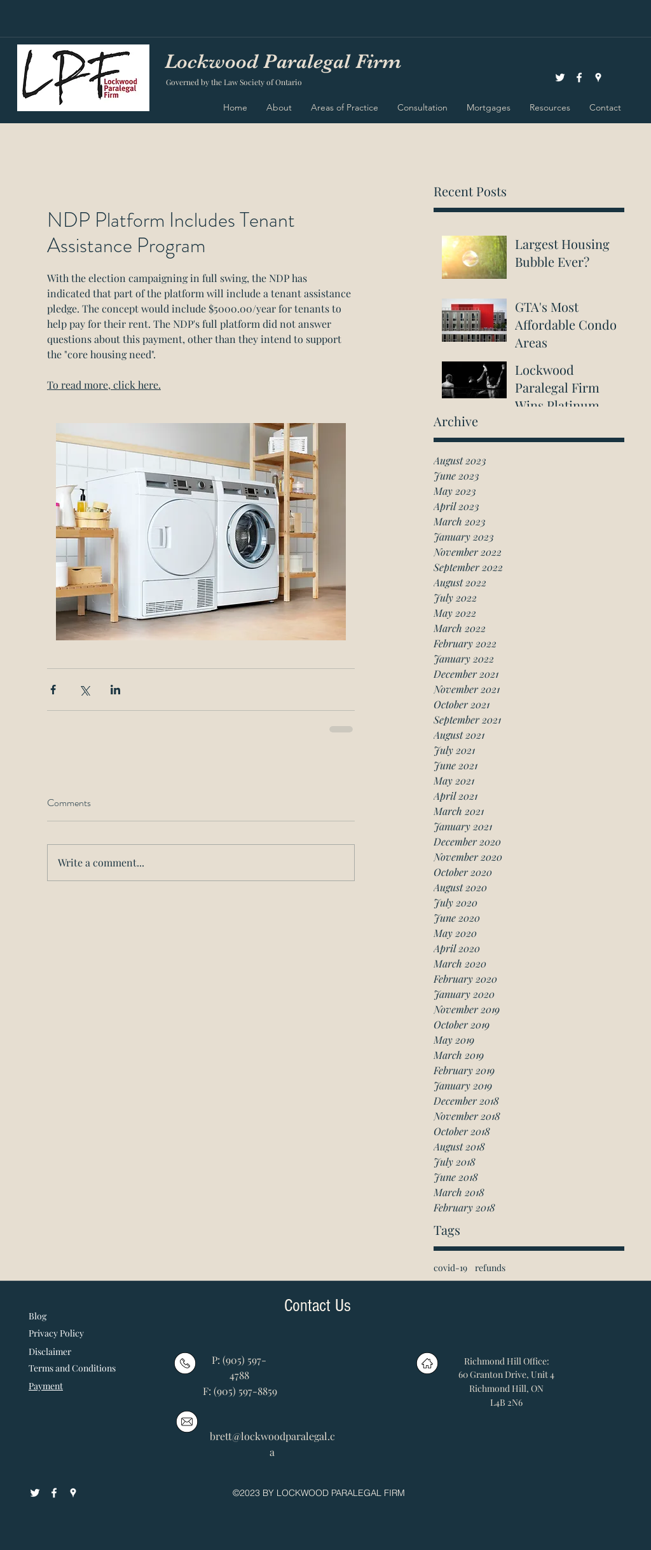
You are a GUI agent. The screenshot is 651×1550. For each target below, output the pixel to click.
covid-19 (450, 1268)
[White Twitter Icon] (560, 77)
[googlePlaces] (598, 77)
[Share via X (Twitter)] (84, 690)
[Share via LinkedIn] (115, 690)
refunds (490, 1268)
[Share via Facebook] (53, 690)
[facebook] (579, 77)
